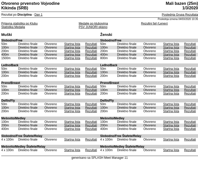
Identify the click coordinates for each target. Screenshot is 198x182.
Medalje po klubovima (93, 23)
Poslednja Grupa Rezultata (180, 14)
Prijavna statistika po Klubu (19, 23)
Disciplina (24, 14)
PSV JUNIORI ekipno (93, 27)
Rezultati (91, 44)
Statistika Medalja (13, 27)
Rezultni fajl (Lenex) (154, 23)
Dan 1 (38, 14)
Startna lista (72, 44)
